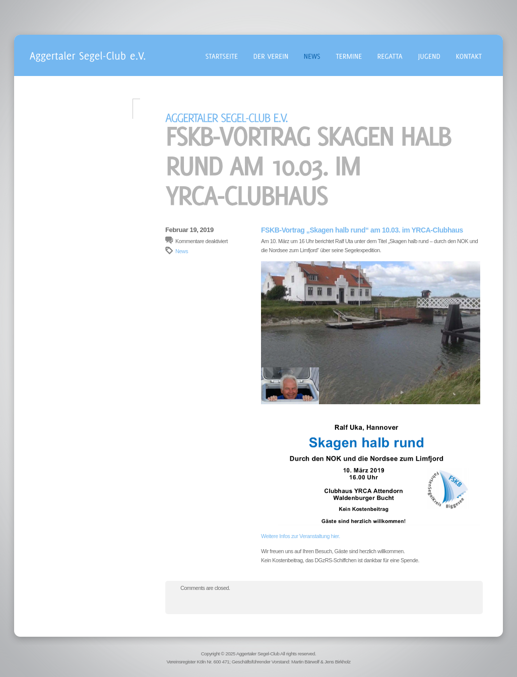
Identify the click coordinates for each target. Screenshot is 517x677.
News (181, 251)
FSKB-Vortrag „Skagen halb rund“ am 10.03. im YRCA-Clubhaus (362, 230)
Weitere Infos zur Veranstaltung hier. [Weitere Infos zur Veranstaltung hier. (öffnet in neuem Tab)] (300, 536)
